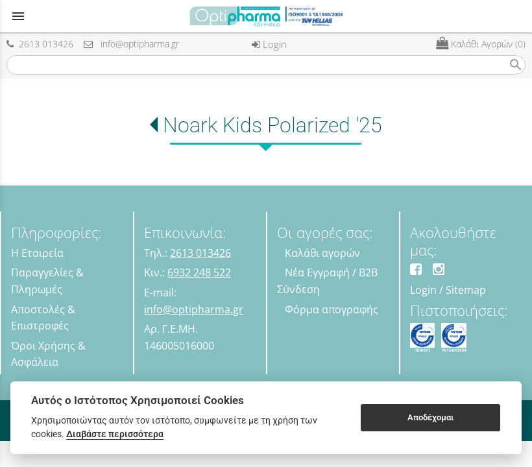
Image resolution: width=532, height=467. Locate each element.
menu (18, 16)
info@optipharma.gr (131, 44)
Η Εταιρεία (37, 253)
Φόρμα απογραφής (331, 309)
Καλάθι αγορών (322, 253)
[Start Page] (266, 16)
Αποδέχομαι (430, 417)
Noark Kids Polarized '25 (272, 125)
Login (269, 44)
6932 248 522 (199, 272)
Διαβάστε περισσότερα (114, 434)
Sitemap (466, 290)
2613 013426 (39, 44)
